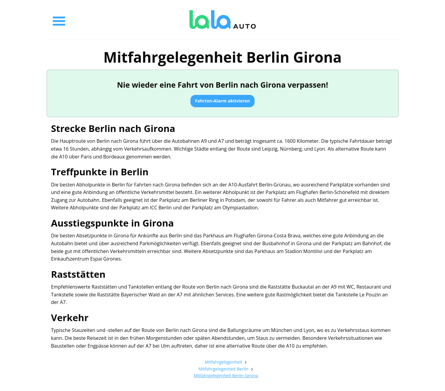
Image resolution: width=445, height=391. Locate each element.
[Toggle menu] (58, 19)
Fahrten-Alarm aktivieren (222, 101)
